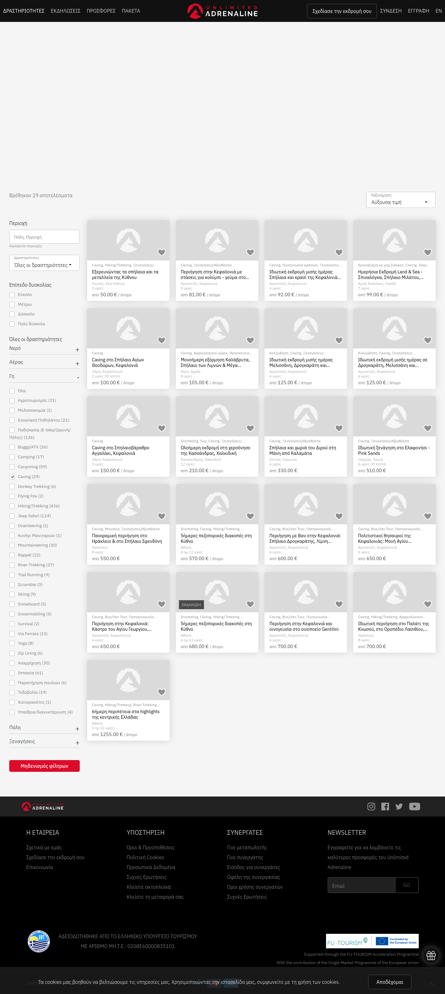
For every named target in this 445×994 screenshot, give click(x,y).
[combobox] (401, 200)
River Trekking (31, 565)
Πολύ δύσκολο (27, 324)
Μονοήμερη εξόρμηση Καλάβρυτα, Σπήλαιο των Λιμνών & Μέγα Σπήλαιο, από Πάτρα (215, 362)
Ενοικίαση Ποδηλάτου (39, 420)
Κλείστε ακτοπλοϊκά (149, 887)
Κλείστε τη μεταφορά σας (155, 897)
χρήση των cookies (318, 982)
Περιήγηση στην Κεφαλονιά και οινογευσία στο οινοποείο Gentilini (304, 626)
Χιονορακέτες (30, 702)
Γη (12, 376)
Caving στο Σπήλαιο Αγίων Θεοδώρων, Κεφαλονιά (118, 362)
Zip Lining (26, 653)
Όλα (17, 391)
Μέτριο (20, 304)
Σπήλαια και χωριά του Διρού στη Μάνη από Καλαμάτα (302, 450)
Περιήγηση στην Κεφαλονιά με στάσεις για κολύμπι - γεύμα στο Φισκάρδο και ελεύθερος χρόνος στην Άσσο (213, 274)
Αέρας (16, 362)
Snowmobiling (30, 614)
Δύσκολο (22, 314)
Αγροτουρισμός (32, 400)
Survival (24, 624)
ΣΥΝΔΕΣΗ (391, 11)
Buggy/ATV (28, 447)
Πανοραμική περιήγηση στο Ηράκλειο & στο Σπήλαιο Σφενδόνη (127, 538)
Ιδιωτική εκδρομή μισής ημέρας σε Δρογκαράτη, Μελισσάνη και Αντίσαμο (393, 362)
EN (438, 11)
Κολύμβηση (278, 353)
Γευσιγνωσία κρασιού (300, 265)
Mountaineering (33, 545)
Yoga (21, 643)
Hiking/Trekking (34, 506)
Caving (24, 477)
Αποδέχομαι (389, 982)
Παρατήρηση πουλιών (38, 683)
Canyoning (28, 467)
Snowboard (27, 604)
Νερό (15, 348)
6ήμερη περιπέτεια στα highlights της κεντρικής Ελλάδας (126, 714)
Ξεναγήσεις (22, 741)
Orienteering (28, 526)
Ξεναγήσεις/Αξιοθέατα (212, 265)
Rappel (24, 555)
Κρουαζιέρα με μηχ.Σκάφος (381, 265)
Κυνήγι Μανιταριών (35, 536)
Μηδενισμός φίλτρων (44, 766)
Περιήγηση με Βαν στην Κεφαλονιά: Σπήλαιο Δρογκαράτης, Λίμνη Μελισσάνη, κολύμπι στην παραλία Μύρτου (305, 538)
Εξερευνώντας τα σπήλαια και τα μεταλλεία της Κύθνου (125, 274)
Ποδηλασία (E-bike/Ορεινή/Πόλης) (40, 433)
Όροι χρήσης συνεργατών (255, 887)
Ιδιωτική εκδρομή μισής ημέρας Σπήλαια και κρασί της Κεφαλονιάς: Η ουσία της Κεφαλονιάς (305, 274)
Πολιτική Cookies (145, 857)
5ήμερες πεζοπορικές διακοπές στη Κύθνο (216, 538)
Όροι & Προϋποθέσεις (151, 847)
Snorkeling (189, 441)
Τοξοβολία (28, 692)
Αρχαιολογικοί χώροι (210, 353)
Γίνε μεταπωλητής (247, 847)
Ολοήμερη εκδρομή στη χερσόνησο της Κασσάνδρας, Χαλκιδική (216, 450)
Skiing (22, 594)
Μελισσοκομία (30, 410)
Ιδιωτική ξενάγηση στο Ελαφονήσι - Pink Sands (394, 450)
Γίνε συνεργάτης (245, 857)
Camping (26, 457)
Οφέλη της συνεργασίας (253, 877)
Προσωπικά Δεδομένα (151, 867)
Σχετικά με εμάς (44, 847)
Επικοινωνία (39, 867)
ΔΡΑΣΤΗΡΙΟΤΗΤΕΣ (23, 11)
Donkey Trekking (32, 486)
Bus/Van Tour (293, 528)
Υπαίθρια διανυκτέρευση (41, 712)
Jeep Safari (30, 516)
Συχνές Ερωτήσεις (147, 877)
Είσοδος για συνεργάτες (253, 867)
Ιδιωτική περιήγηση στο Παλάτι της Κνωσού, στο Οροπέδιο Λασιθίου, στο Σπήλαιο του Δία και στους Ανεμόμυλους (393, 626)
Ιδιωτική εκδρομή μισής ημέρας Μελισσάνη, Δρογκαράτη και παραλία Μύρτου (301, 362)
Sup (203, 441)
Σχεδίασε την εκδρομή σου (341, 11)
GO (406, 885)
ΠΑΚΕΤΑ (131, 11)
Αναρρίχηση (29, 663)
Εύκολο (20, 294)
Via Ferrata (28, 634)
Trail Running (29, 575)
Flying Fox (26, 496)
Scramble (26, 585)
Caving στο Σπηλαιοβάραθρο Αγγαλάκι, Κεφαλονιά (121, 450)
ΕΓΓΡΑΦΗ (418, 11)
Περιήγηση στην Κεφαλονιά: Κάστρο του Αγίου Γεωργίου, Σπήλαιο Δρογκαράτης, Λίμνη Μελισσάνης (121, 626)
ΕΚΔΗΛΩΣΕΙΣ (66, 11)
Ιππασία (26, 673)
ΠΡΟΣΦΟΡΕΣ (101, 11)
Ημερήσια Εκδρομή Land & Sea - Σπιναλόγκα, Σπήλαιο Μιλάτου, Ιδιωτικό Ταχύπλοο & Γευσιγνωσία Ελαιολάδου (392, 274)
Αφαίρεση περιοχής (25, 245)
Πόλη (15, 727)
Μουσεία (112, 528)
